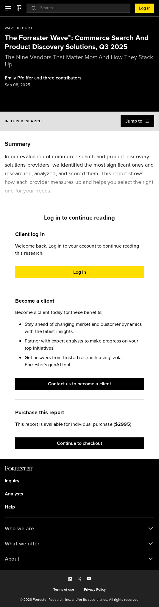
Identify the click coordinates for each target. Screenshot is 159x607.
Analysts (14, 494)
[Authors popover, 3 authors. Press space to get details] (57, 78)
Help (10, 507)
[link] (79, 481)
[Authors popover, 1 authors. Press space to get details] (19, 78)
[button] (8, 8)
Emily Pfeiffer (19, 78)
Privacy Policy (95, 589)
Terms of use (63, 589)
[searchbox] (82, 8)
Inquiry (12, 481)
